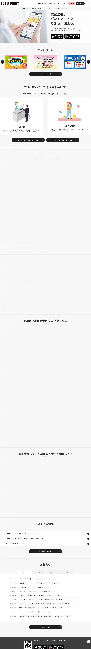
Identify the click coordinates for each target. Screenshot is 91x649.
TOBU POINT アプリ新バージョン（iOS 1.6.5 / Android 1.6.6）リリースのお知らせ (41, 595)
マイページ (79, 3)
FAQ (65, 3)
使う (55, 3)
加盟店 (59, 3)
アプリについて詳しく (55, 40)
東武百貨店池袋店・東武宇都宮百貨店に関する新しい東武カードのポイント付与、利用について (45, 616)
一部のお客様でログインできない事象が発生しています (35, 587)
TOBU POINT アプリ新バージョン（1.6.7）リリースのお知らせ (36, 579)
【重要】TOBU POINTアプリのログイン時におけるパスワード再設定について (40, 583)
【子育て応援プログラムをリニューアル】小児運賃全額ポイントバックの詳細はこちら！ (43, 599)
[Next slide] (88, 62)
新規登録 (71, 3)
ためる (50, 3)
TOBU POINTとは (42, 3)
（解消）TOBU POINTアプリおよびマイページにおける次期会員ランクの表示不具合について (44, 604)
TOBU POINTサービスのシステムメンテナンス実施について (36, 591)
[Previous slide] (2, 62)
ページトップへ (88, 641)
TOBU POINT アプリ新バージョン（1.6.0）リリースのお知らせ (36, 612)
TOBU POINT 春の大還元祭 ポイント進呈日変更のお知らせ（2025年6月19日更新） (41, 608)
